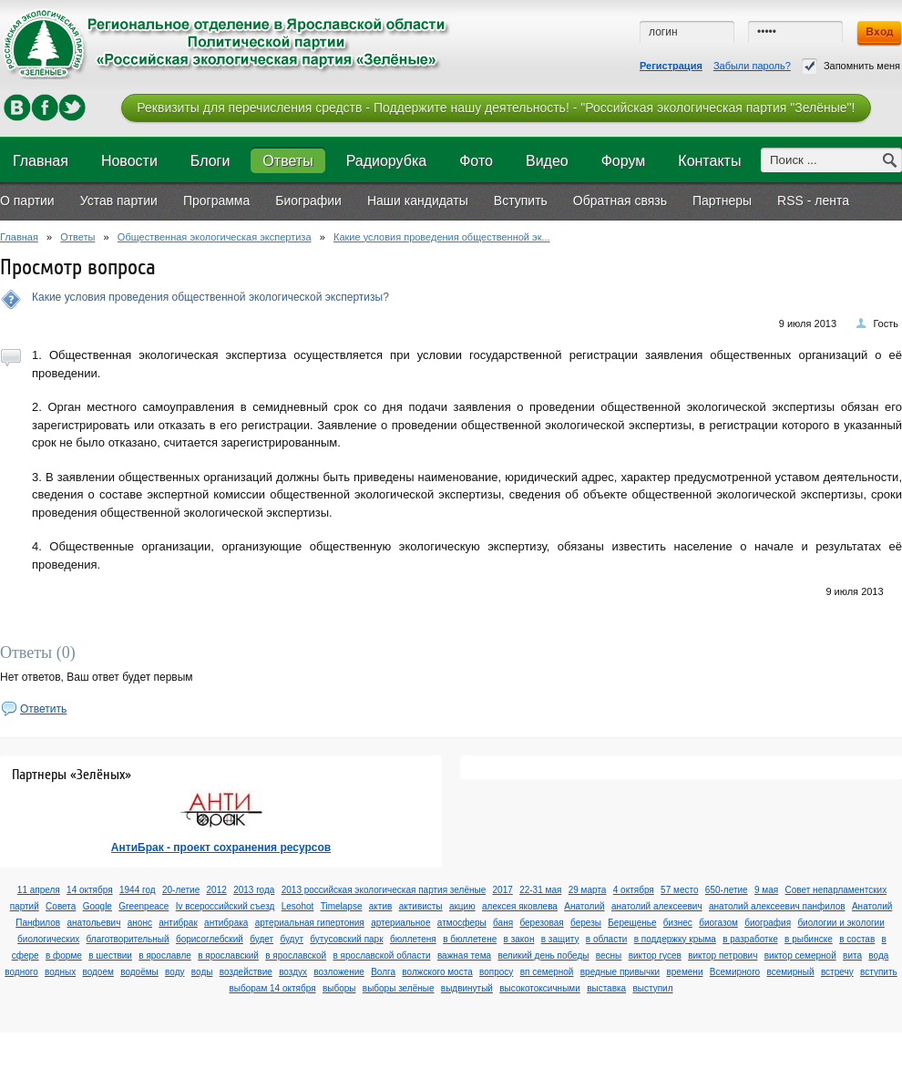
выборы (339, 988)
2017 (503, 890)
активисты (421, 906)
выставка (606, 988)
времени (684, 972)
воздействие (246, 972)
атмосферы (462, 923)
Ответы (77, 236)
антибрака (226, 923)
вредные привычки (620, 972)
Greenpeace (143, 906)
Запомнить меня (851, 66)
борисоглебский (209, 939)
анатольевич (93, 923)
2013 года (253, 890)
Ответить (43, 709)
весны (608, 955)
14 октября (90, 890)
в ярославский (228, 955)
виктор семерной (800, 955)
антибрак (178, 923)
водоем (97, 972)
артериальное (400, 923)
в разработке (750, 939)
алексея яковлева (520, 906)
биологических (48, 939)
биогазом (718, 923)
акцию (462, 906)
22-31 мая (540, 890)
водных (60, 972)
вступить (878, 972)
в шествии (110, 955)
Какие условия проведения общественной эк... (441, 236)
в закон (519, 939)
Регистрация (671, 65)
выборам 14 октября (272, 988)
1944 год (137, 890)
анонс (140, 923)
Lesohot (298, 906)
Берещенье (632, 923)
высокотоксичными (539, 988)
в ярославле (164, 955)
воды (202, 972)
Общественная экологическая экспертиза (215, 236)
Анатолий (584, 906)
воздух (293, 972)
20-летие (181, 890)
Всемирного (735, 972)
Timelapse (342, 906)
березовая (541, 923)
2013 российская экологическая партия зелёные (384, 890)
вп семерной (547, 972)
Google (97, 906)
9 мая (766, 890)
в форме (64, 955)
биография (767, 923)
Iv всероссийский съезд (225, 906)
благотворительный (128, 939)
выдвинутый (467, 988)
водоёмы (139, 972)
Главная (19, 236)
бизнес (677, 923)
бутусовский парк (346, 939)
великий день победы (543, 955)
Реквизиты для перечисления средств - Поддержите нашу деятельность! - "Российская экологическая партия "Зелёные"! (496, 107)
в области (607, 939)
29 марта (588, 890)
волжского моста (437, 972)
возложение (338, 972)
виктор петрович (722, 955)
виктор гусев (655, 955)
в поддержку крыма (675, 939)
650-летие (726, 890)
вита (852, 955)
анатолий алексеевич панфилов (777, 906)
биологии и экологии (840, 923)
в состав (857, 939)
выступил (652, 988)
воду (174, 972)
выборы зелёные (399, 988)
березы (585, 923)
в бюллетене (470, 939)
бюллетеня (413, 939)
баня (503, 923)
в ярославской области (382, 955)
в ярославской (295, 955)
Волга (383, 972)
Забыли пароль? (752, 65)
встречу (837, 972)
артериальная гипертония (309, 923)
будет (261, 939)
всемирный (790, 972)
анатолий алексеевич (656, 906)
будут (291, 939)
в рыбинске (808, 939)
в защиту (560, 939)
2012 (217, 890)
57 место (679, 890)
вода (878, 955)
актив (381, 906)
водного (21, 972)
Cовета (61, 906)
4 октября (633, 890)
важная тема (464, 955)
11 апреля (38, 890)
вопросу (496, 972)
